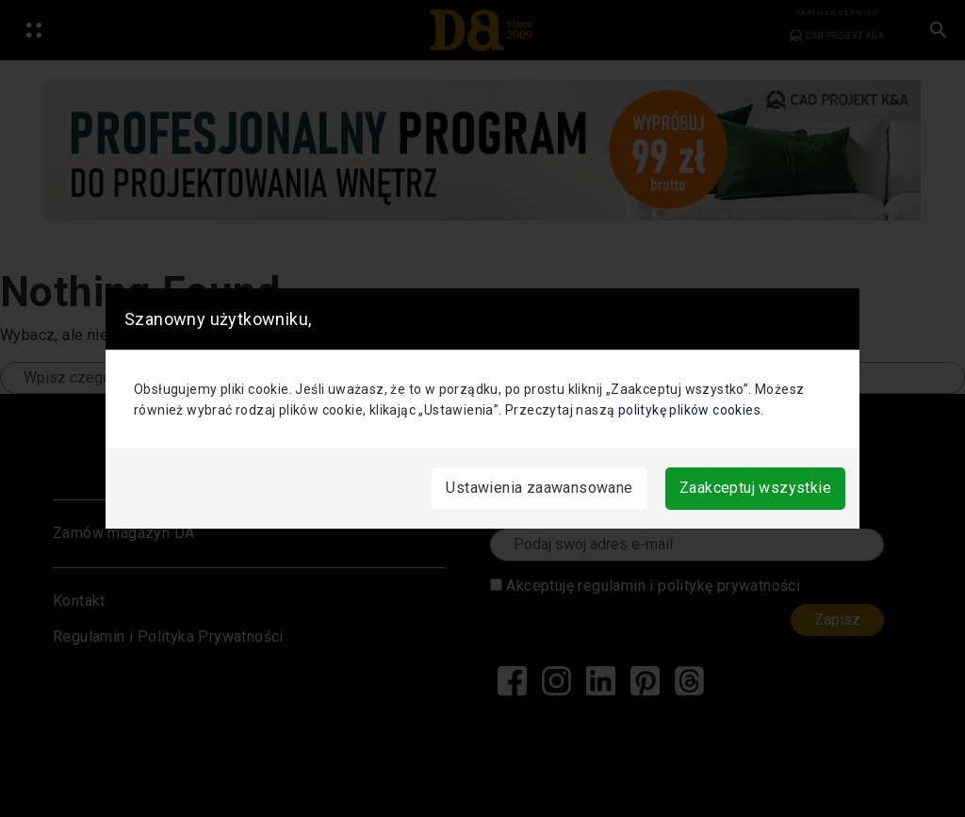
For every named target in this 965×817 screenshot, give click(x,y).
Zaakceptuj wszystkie (755, 488)
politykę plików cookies (689, 409)
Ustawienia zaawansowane (539, 488)
